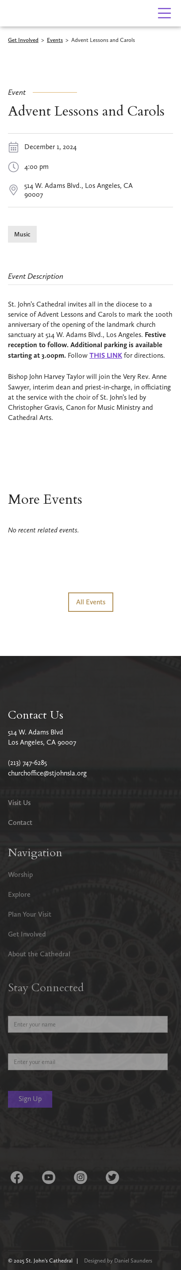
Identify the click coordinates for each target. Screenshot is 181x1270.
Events (55, 40)
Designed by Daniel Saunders (118, 1260)
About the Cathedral (39, 954)
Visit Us (19, 802)
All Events (90, 602)
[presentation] (75, 1140)
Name (16, 1009)
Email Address (27, 1046)
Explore (19, 894)
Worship (20, 874)
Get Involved (23, 40)
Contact (20, 822)
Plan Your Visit (29, 914)
